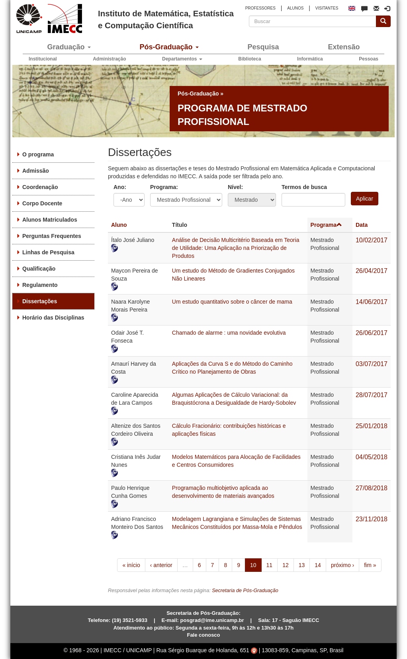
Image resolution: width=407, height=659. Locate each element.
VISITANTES (327, 8)
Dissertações (39, 301)
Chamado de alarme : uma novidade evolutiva (229, 333)
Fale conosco (203, 635)
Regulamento (40, 285)
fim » (370, 565)
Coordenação (40, 187)
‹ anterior (161, 565)
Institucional (43, 59)
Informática (310, 59)
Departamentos (182, 59)
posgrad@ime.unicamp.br (212, 620)
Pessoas (368, 59)
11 (269, 565)
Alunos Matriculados (49, 219)
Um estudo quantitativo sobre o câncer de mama (232, 301)
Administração (109, 59)
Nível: (235, 187)
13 (302, 565)
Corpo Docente (42, 203)
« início (131, 565)
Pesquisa (263, 47)
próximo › (342, 565)
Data (362, 225)
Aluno (119, 225)
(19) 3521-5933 (129, 620)
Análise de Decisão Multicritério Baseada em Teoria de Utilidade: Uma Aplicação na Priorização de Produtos (235, 248)
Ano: (119, 187)
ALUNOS (295, 8)
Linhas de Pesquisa (48, 252)
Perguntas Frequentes (51, 236)
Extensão (344, 47)
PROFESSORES (260, 8)
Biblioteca (249, 59)
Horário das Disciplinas (53, 317)
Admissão (35, 171)
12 (285, 565)
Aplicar (364, 198)
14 (318, 565)
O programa (38, 154)
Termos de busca (304, 187)
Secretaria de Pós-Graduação (245, 590)
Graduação (68, 47)
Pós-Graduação (168, 47)
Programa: (164, 187)
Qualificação (38, 268)
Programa (326, 225)
